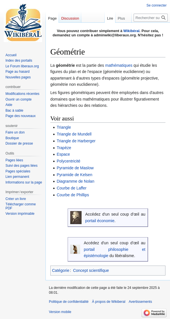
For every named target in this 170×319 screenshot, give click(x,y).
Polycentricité (68, 161)
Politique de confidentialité (68, 302)
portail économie (100, 220)
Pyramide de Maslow (75, 168)
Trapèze (64, 147)
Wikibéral (131, 31)
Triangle (64, 127)
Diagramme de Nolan (75, 181)
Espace (63, 154)
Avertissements (140, 302)
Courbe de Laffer (71, 188)
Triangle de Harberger (76, 141)
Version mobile (60, 312)
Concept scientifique (91, 270)
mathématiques (118, 65)
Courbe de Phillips (73, 195)
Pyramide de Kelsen (74, 174)
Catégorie (60, 270)
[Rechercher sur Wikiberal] (151, 18)
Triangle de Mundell (74, 134)
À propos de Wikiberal (108, 302)
